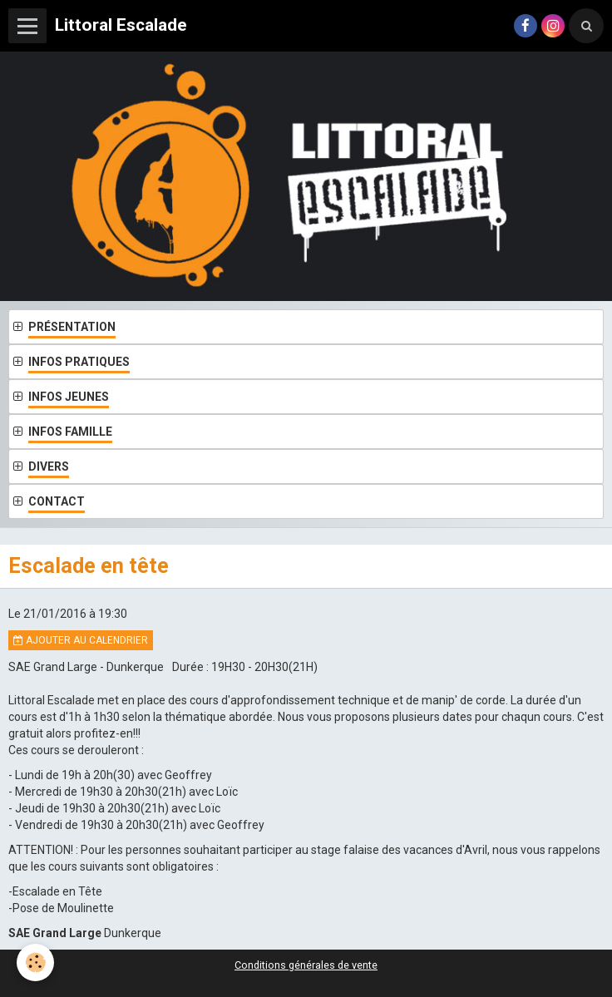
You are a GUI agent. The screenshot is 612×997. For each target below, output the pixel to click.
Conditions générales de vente (306, 965)
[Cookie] (35, 962)
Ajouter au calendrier (80, 640)
